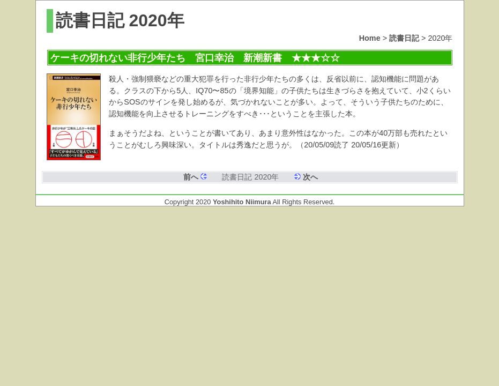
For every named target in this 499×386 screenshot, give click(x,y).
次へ (310, 177)
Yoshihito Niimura (242, 202)
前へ (190, 177)
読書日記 (404, 38)
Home (370, 38)
